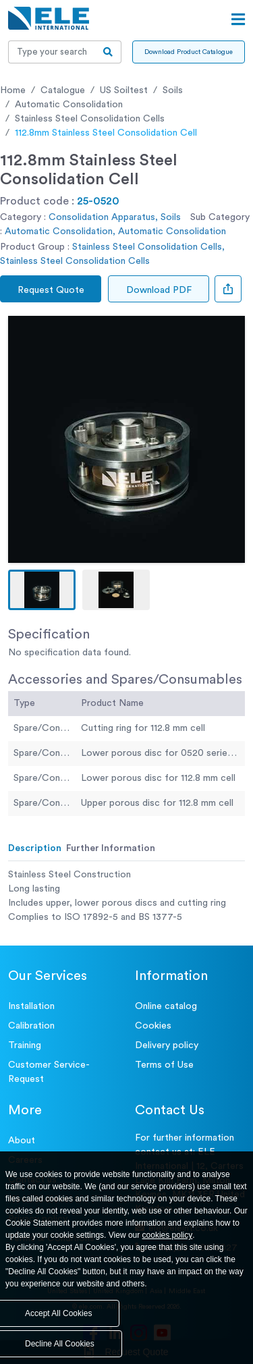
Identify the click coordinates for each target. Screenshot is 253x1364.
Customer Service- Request (49, 1072)
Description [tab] (34, 848)
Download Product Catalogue (188, 52)
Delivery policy (166, 1045)
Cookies (153, 1026)
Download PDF (159, 290)
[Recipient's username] (52, 51)
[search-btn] (108, 51)
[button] (42, 590)
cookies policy (167, 1235)
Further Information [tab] (110, 848)
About (21, 1140)
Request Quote (51, 290)
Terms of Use (164, 1065)
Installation (31, 1006)
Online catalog (166, 1006)
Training (24, 1045)
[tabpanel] (126, 896)
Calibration (31, 1026)
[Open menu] (238, 19)
